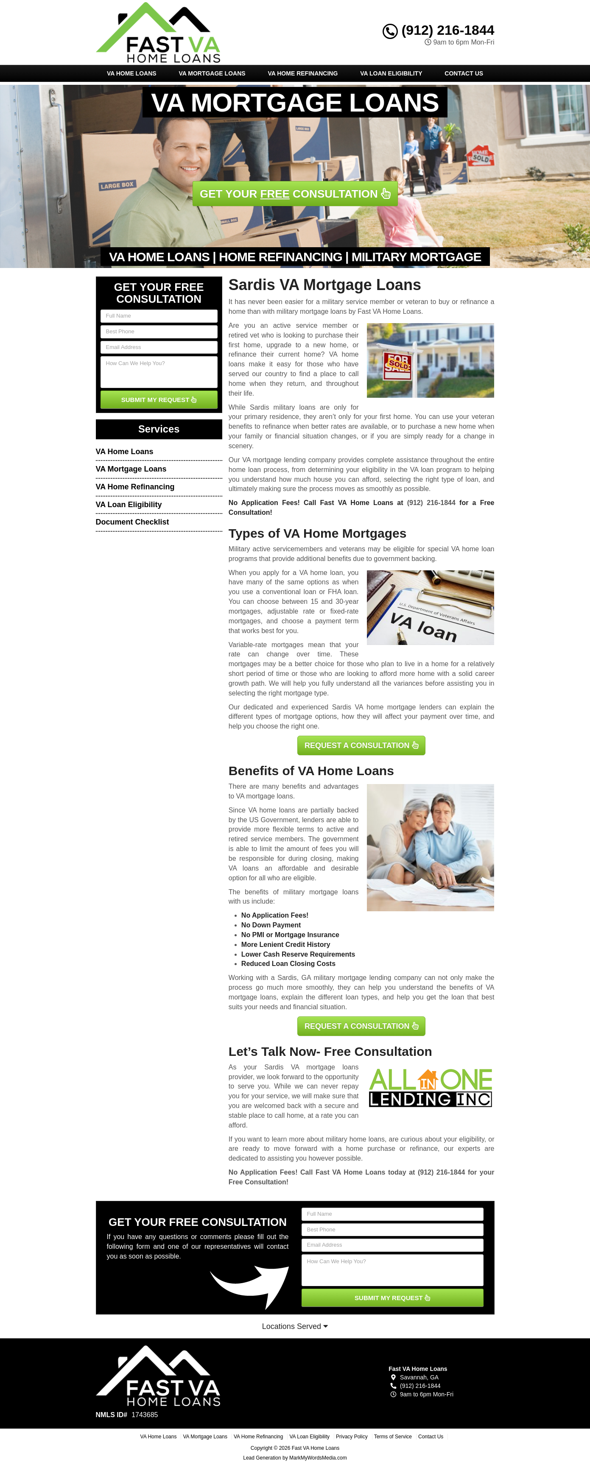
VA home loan (321, 572)
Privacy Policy (352, 1437)
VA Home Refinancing (303, 73)
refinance (424, 1148)
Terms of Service (393, 1437)
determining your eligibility (348, 469)
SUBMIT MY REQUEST (159, 399)
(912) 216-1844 (439, 30)
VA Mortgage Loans (212, 73)
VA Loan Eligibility (391, 73)
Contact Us (464, 73)
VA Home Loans (132, 73)
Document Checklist (132, 522)
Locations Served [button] (295, 1326)
